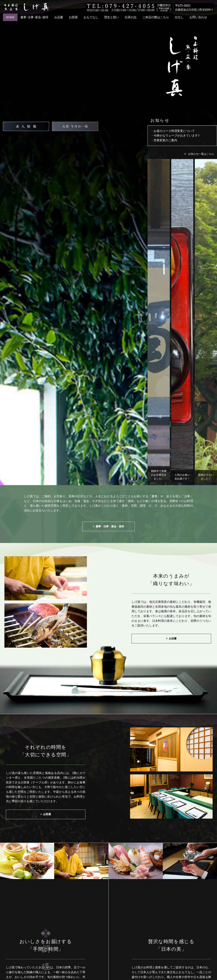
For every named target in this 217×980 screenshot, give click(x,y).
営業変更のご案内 (165, 140)
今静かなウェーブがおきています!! (177, 135)
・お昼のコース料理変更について (173, 130)
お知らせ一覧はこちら (201, 153)
